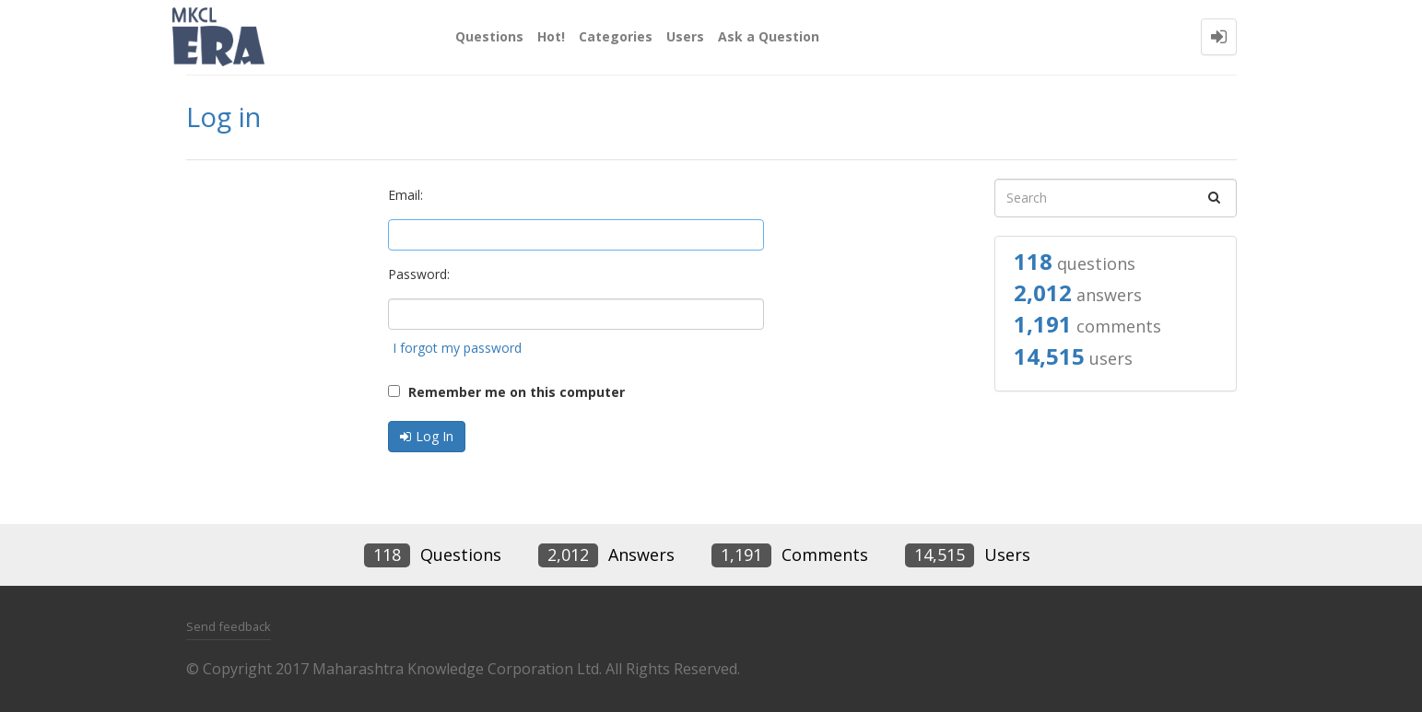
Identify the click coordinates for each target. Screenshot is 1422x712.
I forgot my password (457, 347)
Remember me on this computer (506, 392)
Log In (434, 436)
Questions (489, 36)
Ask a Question (768, 36)
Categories (615, 36)
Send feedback (228, 626)
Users (685, 36)
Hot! (551, 36)
